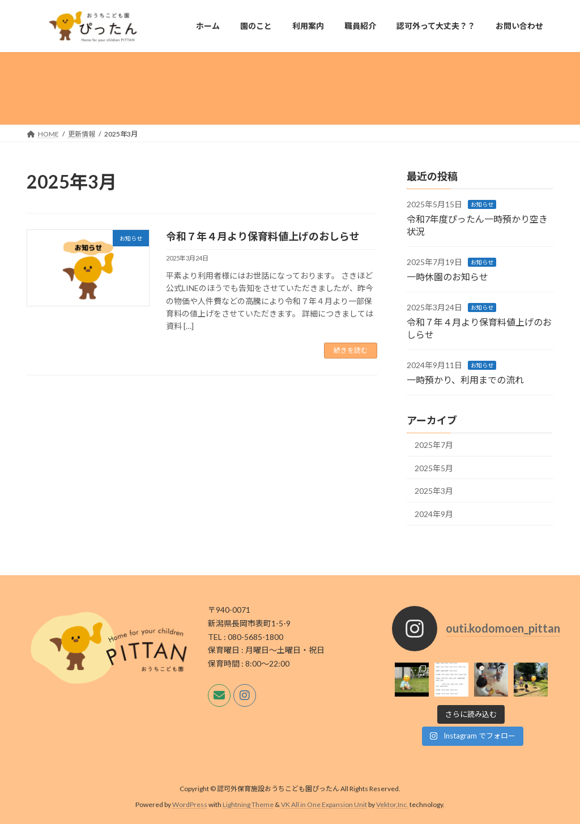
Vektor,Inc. (392, 804)
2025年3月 (434, 491)
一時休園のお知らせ (447, 276)
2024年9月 (434, 514)
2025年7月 (434, 445)
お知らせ (482, 204)
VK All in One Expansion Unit (324, 804)
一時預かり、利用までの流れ (465, 379)
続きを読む (351, 350)
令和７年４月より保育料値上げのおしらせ (263, 236)
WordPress (189, 804)
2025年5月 (434, 468)
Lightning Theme (248, 804)
